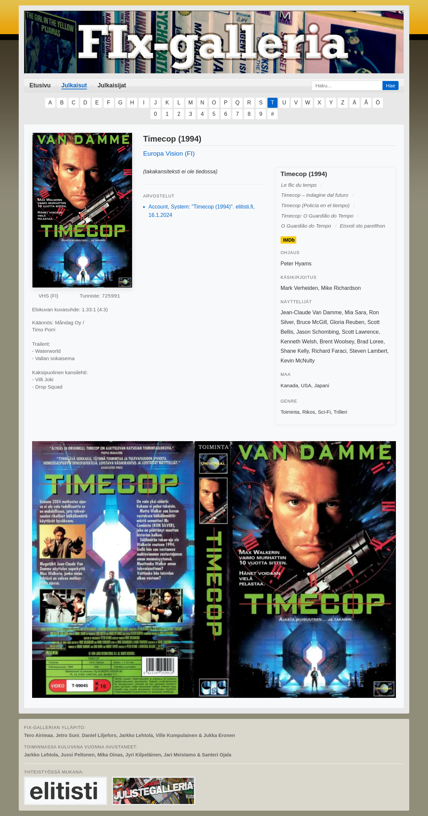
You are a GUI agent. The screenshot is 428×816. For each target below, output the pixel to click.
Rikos (308, 412)
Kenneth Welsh (299, 341)
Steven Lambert (368, 351)
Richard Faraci (329, 351)
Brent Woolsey (337, 341)
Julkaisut (74, 85)
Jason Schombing (317, 332)
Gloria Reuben (347, 322)
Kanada (289, 385)
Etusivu (40, 85)
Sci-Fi (324, 412)
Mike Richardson (341, 288)
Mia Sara (355, 312)
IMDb (289, 240)
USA (306, 385)
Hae (390, 85)
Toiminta (290, 412)
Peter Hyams (296, 263)
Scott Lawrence (360, 332)
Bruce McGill (312, 322)
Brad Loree (370, 341)
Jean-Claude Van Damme (311, 312)
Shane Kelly (295, 351)
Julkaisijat (112, 85)
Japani (321, 385)
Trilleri (340, 412)
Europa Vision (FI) (169, 153)
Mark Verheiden (299, 288)
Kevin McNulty (298, 360)
